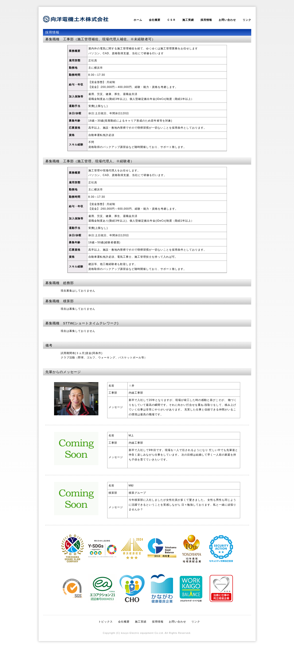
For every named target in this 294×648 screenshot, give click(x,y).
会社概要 (154, 19)
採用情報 (206, 19)
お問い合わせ (227, 19)
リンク (247, 19)
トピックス (105, 621)
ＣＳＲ (171, 19)
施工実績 (188, 19)
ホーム (138, 19)
